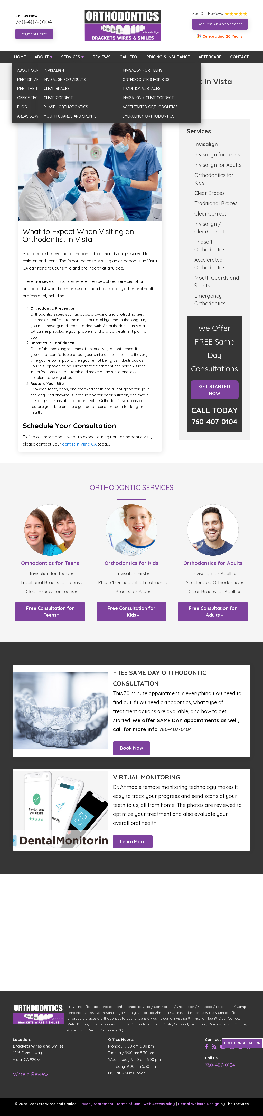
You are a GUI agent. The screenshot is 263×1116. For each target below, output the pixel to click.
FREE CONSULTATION (242, 1043)
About (42, 57)
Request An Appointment (220, 24)
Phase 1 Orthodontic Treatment (131, 582)
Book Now (131, 748)
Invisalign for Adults (217, 165)
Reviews (101, 57)
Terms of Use (128, 1104)
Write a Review (30, 1074)
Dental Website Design (198, 1104)
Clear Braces (209, 193)
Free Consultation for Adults (213, 611)
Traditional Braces (216, 203)
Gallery (128, 57)
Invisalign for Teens (217, 154)
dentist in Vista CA (79, 444)
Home (20, 57)
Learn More (133, 842)
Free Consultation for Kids (131, 611)
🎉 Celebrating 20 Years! (219, 36)
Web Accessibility (159, 1104)
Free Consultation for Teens (50, 611)
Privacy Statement (96, 1104)
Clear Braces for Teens (50, 591)
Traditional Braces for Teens (50, 582)
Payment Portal (34, 34)
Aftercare (210, 57)
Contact (239, 57)
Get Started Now (214, 390)
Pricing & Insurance (168, 57)
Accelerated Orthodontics (212, 582)
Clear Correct (210, 213)
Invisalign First (131, 573)
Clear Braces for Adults (213, 591)
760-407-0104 (33, 22)
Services (70, 57)
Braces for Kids (131, 591)
